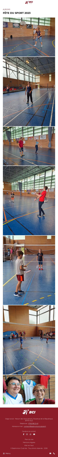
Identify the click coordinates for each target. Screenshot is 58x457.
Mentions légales (29, 442)
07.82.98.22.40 (33, 423)
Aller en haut (29, 445)
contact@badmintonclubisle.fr (35, 426)
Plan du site (29, 439)
